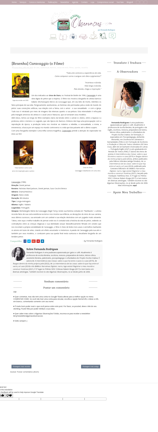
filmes (71, 67)
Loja (92, 2)
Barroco (53, 67)
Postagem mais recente (21, 366)
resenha (84, 67)
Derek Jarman (24, 185)
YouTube (120, 2)
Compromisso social (105, 2)
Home (14, 2)
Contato (84, 2)
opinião (77, 67)
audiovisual (44, 67)
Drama (21, 192)
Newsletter (64, 2)
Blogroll (130, 2)
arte (37, 67)
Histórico (28, 192)
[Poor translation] (9, 396)
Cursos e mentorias (37, 2)
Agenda (75, 2)
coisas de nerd (62, 67)
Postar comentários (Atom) (28, 372)
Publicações (52, 2)
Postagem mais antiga (91, 366)
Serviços (23, 2)
